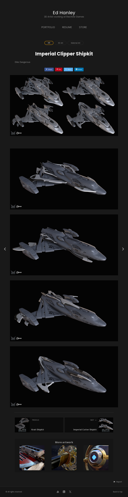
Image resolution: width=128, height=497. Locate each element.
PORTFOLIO (48, 27)
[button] (117, 481)
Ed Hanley (64, 12)
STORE (83, 27)
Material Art (75, 43)
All (49, 43)
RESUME (67, 27)
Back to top (117, 492)
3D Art (60, 43)
